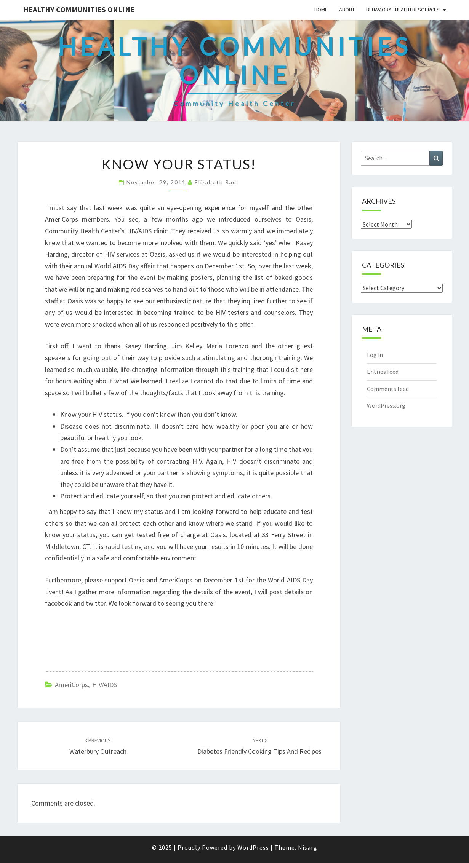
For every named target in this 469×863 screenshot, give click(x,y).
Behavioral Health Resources (403, 9)
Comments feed (388, 388)
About (347, 9)
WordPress (253, 847)
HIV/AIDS (104, 684)
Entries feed (383, 371)
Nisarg (307, 847)
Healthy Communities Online (78, 9)
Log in (375, 355)
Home (321, 9)
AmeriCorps (71, 684)
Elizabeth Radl (217, 182)
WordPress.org (386, 405)
